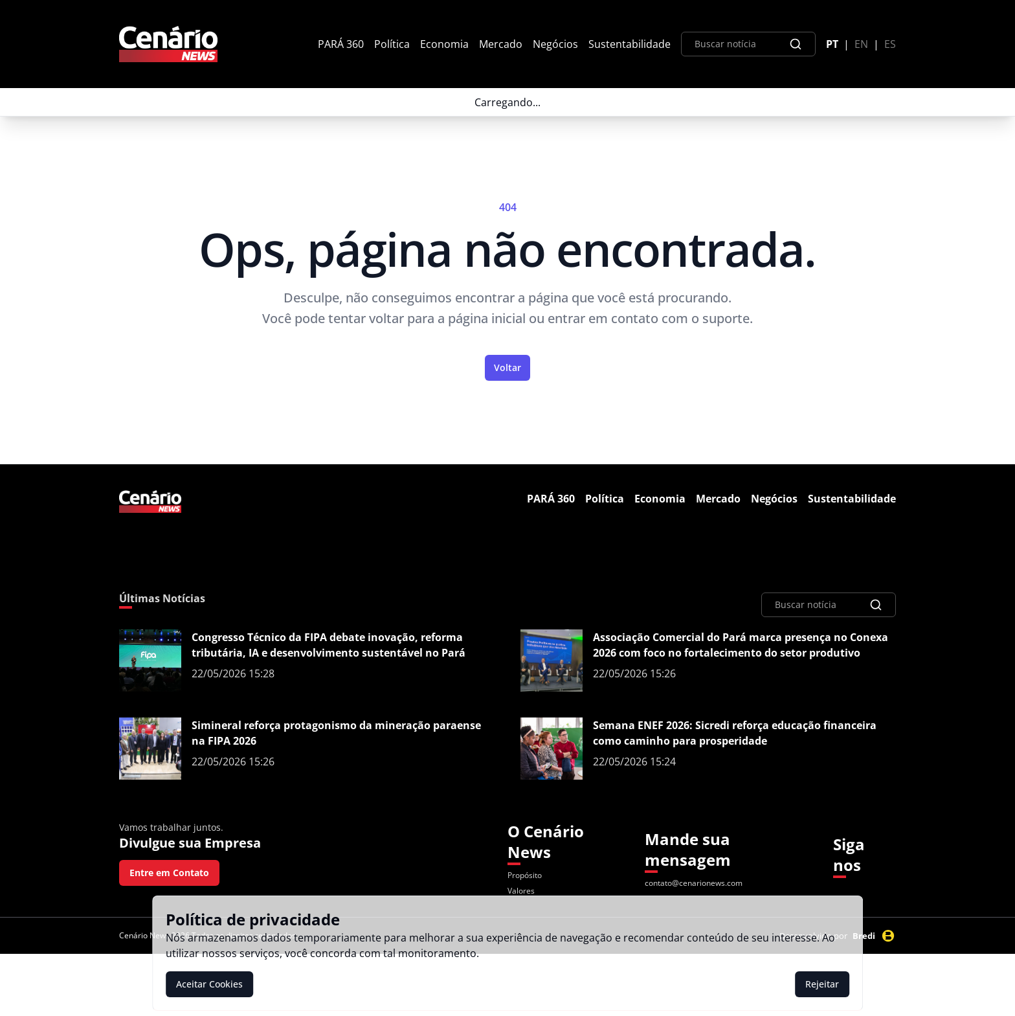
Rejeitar (822, 984)
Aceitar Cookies (209, 984)
